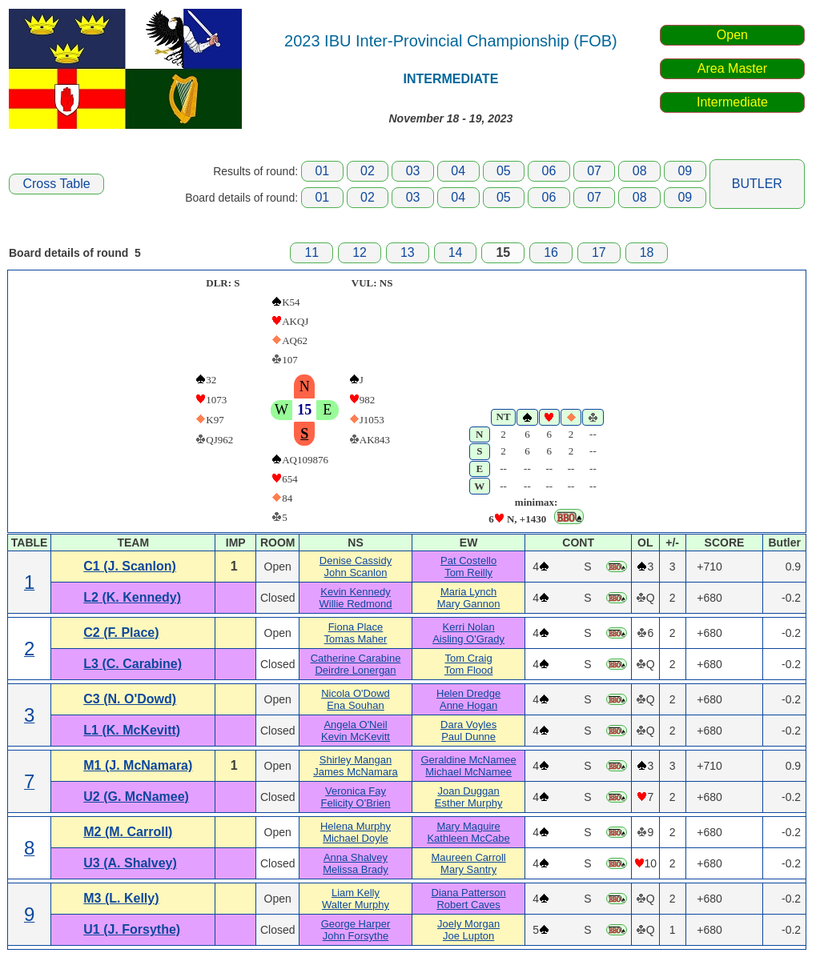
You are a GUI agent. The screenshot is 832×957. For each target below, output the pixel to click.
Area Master (732, 68)
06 (549, 171)
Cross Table (56, 183)
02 (367, 171)
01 (322, 171)
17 (599, 252)
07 (594, 171)
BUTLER (757, 183)
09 (684, 171)
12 (359, 252)
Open (732, 35)
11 (311, 252)
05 (503, 171)
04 (458, 171)
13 (407, 252)
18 (647, 252)
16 (551, 252)
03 (413, 171)
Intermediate (732, 102)
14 (455, 252)
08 (640, 171)
